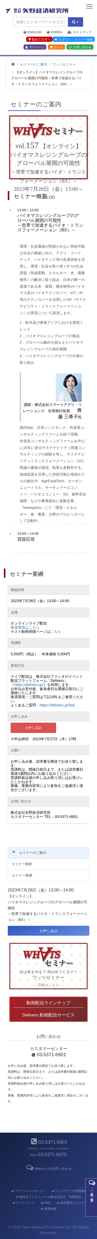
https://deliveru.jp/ (28, 685)
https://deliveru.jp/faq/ (57, 705)
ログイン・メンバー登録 (74, 39)
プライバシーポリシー (28, 1191)
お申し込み (33, 728)
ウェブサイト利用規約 (68, 1191)
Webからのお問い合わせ (48, 1169)
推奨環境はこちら (25, 627)
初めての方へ (39, 39)
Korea (54, 32)
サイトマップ (80, 32)
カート (56, 47)
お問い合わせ (80, 47)
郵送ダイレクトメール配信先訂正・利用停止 (48, 1197)
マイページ (34, 47)
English (33, 32)
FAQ (45, 1203)
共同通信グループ (70, 1203)
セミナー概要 (22, 864)
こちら (55, 631)
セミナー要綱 (22, 875)
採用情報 (48, 1209)
